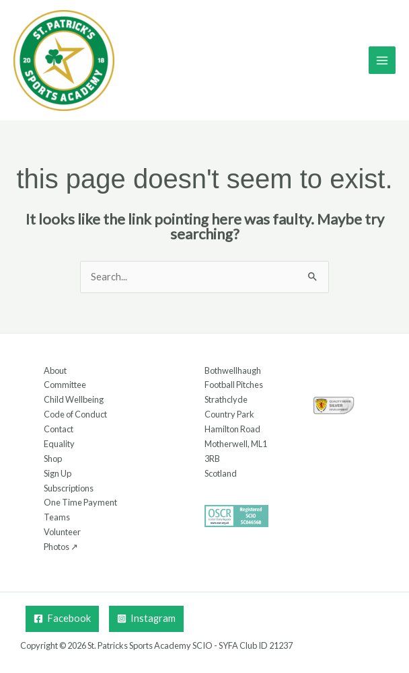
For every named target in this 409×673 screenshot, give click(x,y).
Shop (53, 458)
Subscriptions (69, 488)
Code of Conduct (75, 414)
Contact (58, 429)
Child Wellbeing (74, 399)
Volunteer (62, 531)
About (55, 370)
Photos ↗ (61, 546)
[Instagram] (146, 619)
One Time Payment (80, 502)
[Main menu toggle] (382, 59)
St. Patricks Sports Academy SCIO (150, 645)
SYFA (228, 645)
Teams (57, 517)
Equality (59, 443)
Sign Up (57, 473)
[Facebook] (62, 619)
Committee (65, 384)
